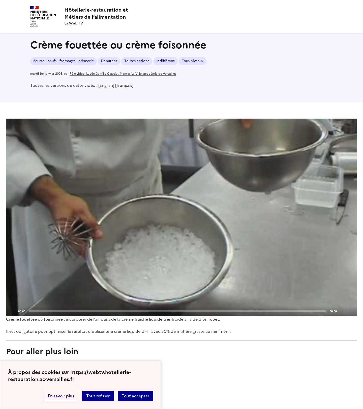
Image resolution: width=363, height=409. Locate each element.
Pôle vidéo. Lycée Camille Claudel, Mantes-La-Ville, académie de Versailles (123, 73)
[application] (181, 217)
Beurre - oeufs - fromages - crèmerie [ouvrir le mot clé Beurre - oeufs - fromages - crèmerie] (63, 61)
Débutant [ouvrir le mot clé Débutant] (109, 61)
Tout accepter (135, 396)
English (106, 85)
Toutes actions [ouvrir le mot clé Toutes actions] (136, 61)
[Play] (181, 217)
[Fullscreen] (350, 311)
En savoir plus (61, 396)
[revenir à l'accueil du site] (96, 13)
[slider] (177, 311)
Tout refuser (98, 396)
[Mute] (342, 311)
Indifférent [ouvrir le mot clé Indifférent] (165, 61)
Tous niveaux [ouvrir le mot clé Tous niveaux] (192, 61)
